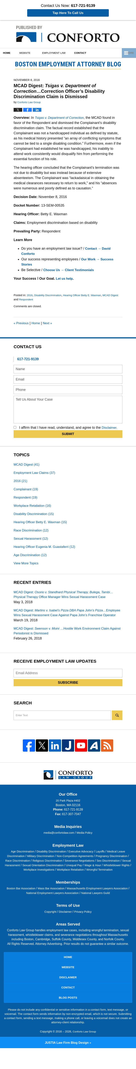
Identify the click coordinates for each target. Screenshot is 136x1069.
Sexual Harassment (32, 542)
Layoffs (103, 863)
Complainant (27, 491)
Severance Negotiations (107, 873)
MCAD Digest (28, 465)
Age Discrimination (31, 559)
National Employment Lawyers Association (60, 909)
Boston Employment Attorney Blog (68, 34)
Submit (68, 434)
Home (9, 52)
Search (117, 728)
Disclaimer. (110, 427)
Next (50, 323)
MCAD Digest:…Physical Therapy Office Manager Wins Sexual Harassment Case (67, 600)
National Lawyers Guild (106, 909)
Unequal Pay (111, 877)
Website (30, 52)
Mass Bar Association (59, 905)
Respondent (35, 299)
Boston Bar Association (27, 905)
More (128, 52)
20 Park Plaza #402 (68, 813)
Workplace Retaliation (34, 508)
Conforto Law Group (84, 1052)
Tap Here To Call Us (68, 13)
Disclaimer (65, 928)
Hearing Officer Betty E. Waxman (86, 295)
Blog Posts (68, 1018)
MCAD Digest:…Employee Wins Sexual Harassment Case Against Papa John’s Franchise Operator (64, 622)
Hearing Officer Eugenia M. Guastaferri (47, 551)
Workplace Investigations (65, 882)
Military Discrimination (49, 868)
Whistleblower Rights (31, 882)
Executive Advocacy (82, 863)
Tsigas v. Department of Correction (61, 118)
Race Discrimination (32, 534)
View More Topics (27, 568)
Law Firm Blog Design (67, 1063)
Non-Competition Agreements (86, 868)
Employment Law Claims (36, 473)
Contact (89, 52)
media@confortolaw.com (58, 845)
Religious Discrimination (72, 873)
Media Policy (85, 845)
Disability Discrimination (49, 295)
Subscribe (68, 695)
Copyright (49, 928)
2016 (30, 295)
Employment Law (59, 52)
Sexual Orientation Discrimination (77, 877)
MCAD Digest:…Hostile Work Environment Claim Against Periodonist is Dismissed (65, 643)
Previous (22, 323)
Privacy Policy (84, 928)
